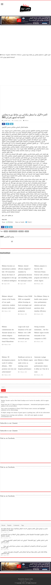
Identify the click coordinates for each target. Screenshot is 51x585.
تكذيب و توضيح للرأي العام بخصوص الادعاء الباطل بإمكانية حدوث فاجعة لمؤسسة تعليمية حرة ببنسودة (24, 529)
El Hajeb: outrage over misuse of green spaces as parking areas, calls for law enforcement (25, 412)
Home (2, 55)
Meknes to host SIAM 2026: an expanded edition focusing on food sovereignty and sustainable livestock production (25, 304)
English (8, 55)
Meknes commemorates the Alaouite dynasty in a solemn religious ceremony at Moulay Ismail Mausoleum (8, 334)
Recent (3, 525)
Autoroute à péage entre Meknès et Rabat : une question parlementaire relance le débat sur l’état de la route (41, 364)
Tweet (3, 222)
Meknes (19, 55)
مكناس (27, 231)
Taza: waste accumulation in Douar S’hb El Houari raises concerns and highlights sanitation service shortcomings (23, 409)
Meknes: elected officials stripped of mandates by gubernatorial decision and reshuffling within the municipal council (25, 273)
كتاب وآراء (21, 231)
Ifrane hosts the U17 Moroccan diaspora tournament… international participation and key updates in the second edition (25, 405)
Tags (22, 525)
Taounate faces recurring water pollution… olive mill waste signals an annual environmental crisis (22, 416)
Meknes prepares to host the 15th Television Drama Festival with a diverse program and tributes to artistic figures (41, 273)
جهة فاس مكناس (13, 231)
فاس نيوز (4, 215)
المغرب (6, 231)
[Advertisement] (25, 40)
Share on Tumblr (19, 222)
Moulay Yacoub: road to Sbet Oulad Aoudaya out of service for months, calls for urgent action (25, 401)
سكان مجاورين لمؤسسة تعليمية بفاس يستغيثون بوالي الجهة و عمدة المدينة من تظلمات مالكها (24, 535)
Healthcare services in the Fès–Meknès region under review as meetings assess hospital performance (25, 363)
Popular (9, 525)
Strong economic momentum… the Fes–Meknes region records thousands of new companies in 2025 (41, 332)
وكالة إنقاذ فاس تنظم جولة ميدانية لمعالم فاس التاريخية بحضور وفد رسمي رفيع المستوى (24, 553)
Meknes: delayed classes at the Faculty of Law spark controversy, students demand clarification (8, 302)
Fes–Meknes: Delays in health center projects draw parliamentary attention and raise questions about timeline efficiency (41, 304)
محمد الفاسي (6, 120)
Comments (16, 525)
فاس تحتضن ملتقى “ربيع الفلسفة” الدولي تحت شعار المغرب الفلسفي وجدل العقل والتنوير (24, 541)
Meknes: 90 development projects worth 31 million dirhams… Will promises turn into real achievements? (9, 364)
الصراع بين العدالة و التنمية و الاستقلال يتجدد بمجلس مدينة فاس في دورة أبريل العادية (24, 547)
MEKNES (13, 55)
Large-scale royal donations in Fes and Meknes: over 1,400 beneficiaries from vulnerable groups (24, 332)
